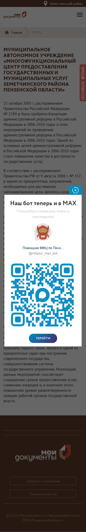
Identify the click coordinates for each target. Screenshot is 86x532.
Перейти (43, 338)
